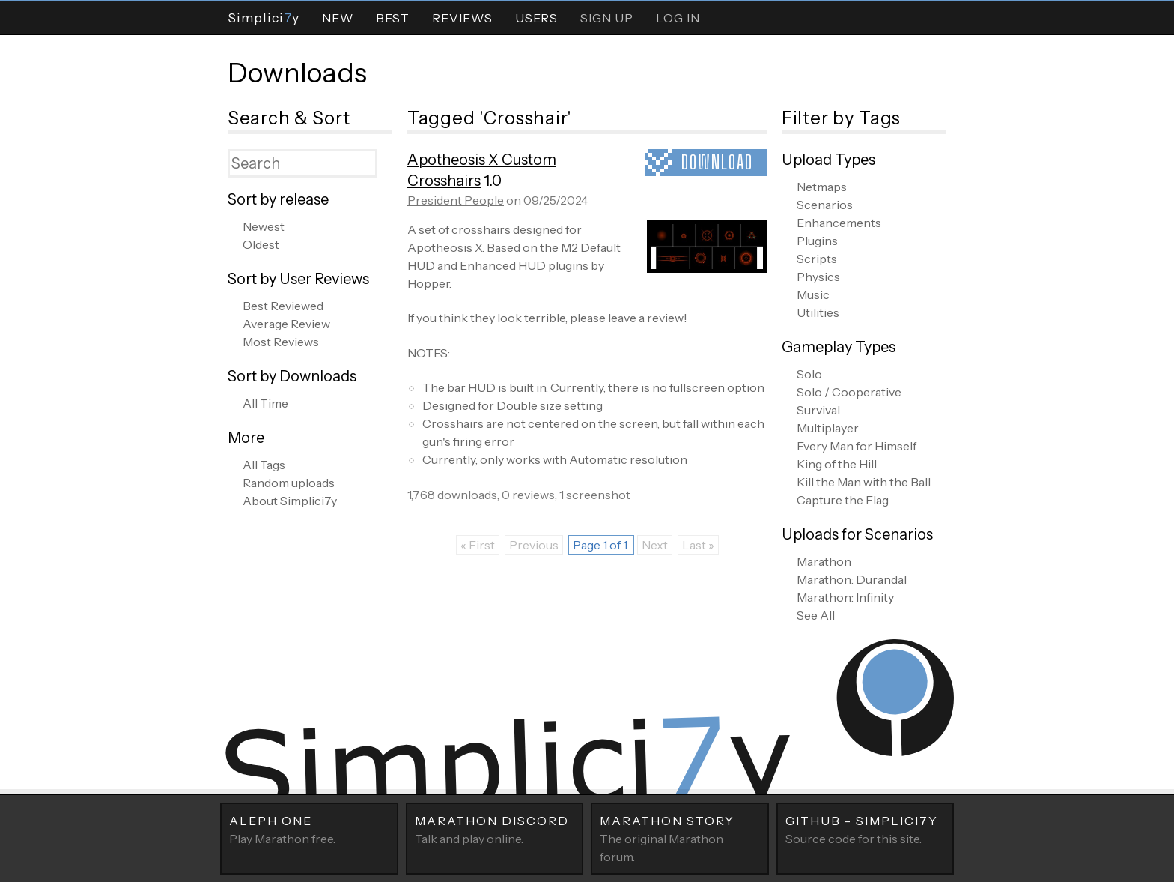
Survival (818, 409)
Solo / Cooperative (849, 391)
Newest (264, 226)
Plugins (817, 240)
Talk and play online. (495, 829)
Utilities (818, 312)
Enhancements (839, 222)
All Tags (264, 464)
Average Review (286, 323)
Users (536, 17)
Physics (818, 276)
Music (813, 294)
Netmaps (822, 186)
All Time (265, 403)
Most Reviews (281, 341)
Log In (678, 17)
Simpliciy (263, 17)
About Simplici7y (290, 500)
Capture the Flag (843, 499)
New (337, 17)
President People (455, 200)
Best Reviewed (283, 305)
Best (393, 17)
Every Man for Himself (856, 445)
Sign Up (606, 17)
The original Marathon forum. (680, 838)
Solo (809, 373)
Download (717, 162)
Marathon (824, 561)
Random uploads (289, 482)
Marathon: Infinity (845, 597)
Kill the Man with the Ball (864, 481)
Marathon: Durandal (852, 579)
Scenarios (825, 204)
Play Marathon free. (309, 829)
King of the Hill (837, 463)
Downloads (297, 72)
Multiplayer (828, 427)
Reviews (462, 17)
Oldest (261, 244)
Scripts (817, 258)
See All (816, 615)
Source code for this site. (865, 829)
